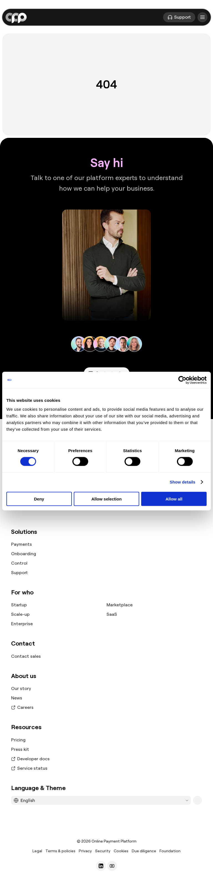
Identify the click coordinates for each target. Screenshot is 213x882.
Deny (39, 498)
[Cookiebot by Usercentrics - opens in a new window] (182, 380)
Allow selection (106, 498)
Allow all (174, 498)
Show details (183, 482)
